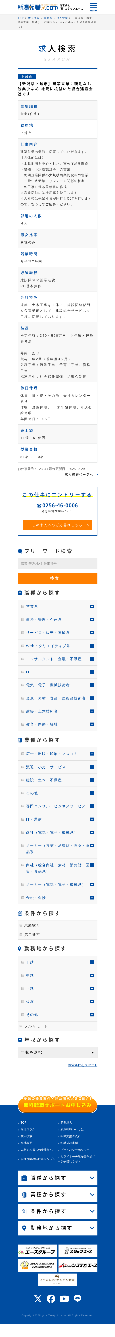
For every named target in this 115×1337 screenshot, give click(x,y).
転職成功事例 (69, 1142)
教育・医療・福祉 (42, 724)
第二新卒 (32, 935)
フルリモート (36, 1026)
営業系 (32, 606)
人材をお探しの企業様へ (37, 1149)
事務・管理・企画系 (44, 620)
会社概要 (26, 1142)
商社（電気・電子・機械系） (52, 832)
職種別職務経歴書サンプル (38, 1159)
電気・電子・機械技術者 (48, 685)
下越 (30, 962)
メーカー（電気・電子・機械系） (56, 884)
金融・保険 (36, 898)
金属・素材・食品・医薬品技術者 (56, 698)
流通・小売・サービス (46, 767)
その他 (32, 793)
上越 (30, 989)
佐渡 (30, 1002)
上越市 (27, 77)
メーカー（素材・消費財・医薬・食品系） (58, 848)
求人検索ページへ (79, 474)
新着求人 (66, 1122)
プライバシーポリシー (74, 1149)
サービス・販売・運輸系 (48, 633)
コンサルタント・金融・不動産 (54, 659)
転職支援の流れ (70, 1136)
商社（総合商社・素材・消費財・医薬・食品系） (58, 868)
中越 (30, 975)
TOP (23, 1122)
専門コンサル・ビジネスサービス (56, 806)
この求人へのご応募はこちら (57, 525)
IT (28, 672)
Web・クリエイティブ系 (48, 646)
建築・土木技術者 (42, 711)
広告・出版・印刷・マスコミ (52, 754)
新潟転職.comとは (72, 1129)
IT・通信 (34, 819)
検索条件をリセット (82, 1065)
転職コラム (28, 1129)
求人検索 (26, 1136)
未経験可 (32, 925)
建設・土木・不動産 (44, 780)
